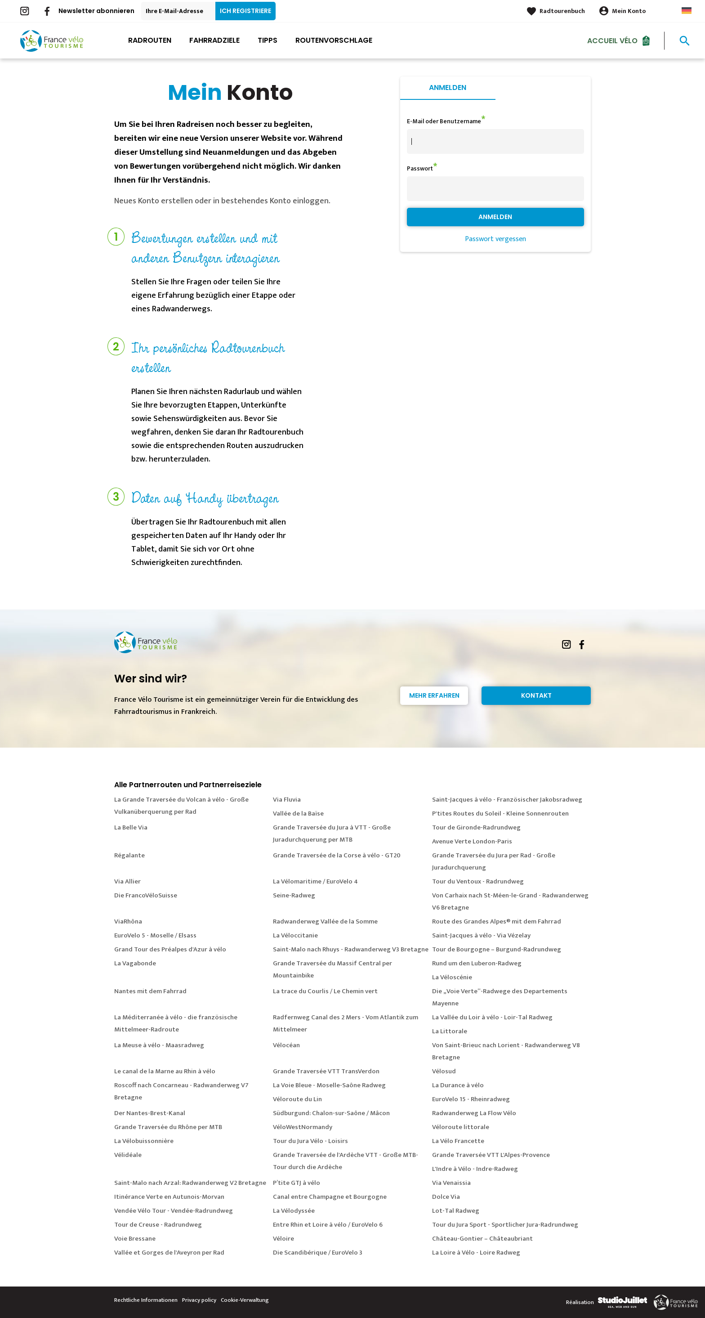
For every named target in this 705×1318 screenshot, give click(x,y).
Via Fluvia (287, 799)
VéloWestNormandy (302, 1127)
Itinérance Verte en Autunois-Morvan (169, 1196)
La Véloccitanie (295, 935)
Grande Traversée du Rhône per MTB (168, 1127)
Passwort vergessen (495, 239)
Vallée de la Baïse (298, 813)
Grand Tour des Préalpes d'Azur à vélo (170, 949)
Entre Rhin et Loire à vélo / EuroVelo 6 (328, 1224)
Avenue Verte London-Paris (472, 841)
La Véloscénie (452, 977)
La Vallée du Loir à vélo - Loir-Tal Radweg (492, 1017)
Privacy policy (199, 1300)
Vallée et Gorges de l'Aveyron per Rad (169, 1252)
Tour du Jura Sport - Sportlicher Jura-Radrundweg (505, 1224)
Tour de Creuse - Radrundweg (158, 1224)
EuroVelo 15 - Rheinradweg (471, 1099)
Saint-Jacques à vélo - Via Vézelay (481, 935)
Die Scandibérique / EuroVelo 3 (317, 1252)
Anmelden (447, 87)
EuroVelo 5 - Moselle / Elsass (155, 935)
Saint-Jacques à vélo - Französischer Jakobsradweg (507, 799)
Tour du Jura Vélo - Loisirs (310, 1141)
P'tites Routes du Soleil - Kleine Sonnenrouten (500, 813)
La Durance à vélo (458, 1085)
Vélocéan (286, 1045)
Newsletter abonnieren (96, 10)
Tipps (267, 40)
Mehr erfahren (434, 695)
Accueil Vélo (612, 40)
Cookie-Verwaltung (245, 1300)
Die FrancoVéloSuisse (145, 895)
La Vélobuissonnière (144, 1141)
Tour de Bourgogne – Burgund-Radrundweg (496, 949)
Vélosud (444, 1071)
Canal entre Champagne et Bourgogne (330, 1196)
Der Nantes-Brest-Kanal (149, 1113)
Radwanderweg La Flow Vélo (474, 1113)
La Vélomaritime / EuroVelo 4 (315, 881)
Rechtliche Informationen (146, 1300)
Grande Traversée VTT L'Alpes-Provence (491, 1155)
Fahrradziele (214, 40)
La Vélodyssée (294, 1210)
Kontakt (536, 695)
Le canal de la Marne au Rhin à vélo (164, 1071)
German (687, 10)
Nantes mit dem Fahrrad (150, 991)
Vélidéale (128, 1155)
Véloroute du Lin (297, 1099)
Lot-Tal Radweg (455, 1210)
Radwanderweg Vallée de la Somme (325, 921)
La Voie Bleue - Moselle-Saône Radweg (329, 1085)
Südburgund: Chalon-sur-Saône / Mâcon (331, 1113)
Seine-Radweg (294, 895)
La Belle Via (130, 827)
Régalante (129, 855)
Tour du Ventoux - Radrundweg (478, 881)
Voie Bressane (135, 1238)
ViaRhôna (128, 921)
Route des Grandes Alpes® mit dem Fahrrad (496, 921)
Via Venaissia (451, 1182)
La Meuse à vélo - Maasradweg (159, 1045)
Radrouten (149, 40)
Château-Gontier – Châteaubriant (482, 1238)
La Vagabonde (135, 963)
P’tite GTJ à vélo (296, 1182)
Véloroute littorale (460, 1127)
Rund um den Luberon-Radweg (477, 963)
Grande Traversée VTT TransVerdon (326, 1071)
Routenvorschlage (333, 40)
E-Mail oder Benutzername (444, 121)
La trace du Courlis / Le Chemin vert (325, 991)
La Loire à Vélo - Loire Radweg (476, 1252)
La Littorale (449, 1031)
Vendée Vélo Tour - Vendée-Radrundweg (173, 1210)
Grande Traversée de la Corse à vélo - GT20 (337, 855)
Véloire (283, 1238)
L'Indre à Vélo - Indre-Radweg (475, 1169)
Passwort (420, 168)
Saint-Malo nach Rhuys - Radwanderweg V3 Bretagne (350, 949)
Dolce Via (446, 1196)
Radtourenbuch (562, 11)
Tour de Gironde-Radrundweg (476, 827)
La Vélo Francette (458, 1141)
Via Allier (127, 881)
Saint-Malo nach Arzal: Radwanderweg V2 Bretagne (190, 1182)
